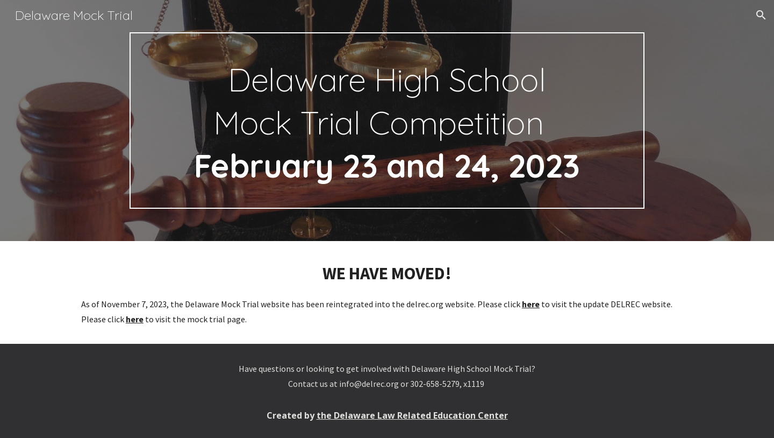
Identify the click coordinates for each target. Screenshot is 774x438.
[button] (761, 15)
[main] (387, 120)
